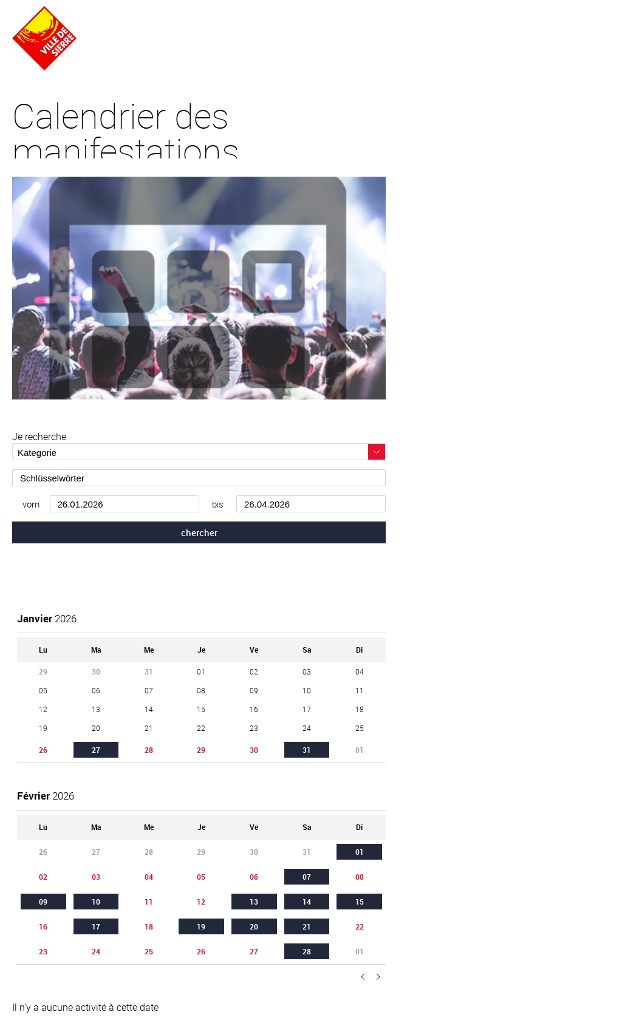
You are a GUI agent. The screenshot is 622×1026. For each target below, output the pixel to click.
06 (254, 877)
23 (43, 951)
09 (43, 901)
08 (359, 877)
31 (306, 750)
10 (96, 901)
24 (96, 951)
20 (254, 926)
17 (96, 926)
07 (306, 877)
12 (201, 901)
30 (254, 750)
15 (359, 901)
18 (149, 926)
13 (254, 901)
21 (306, 926)
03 (96, 877)
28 (149, 750)
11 (149, 901)
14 (306, 901)
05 (201, 877)
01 (359, 852)
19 (201, 926)
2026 (47, 618)
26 (43, 750)
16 (43, 926)
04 (149, 877)
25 (149, 951)
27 (96, 750)
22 (359, 926)
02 (43, 877)
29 (201, 750)
